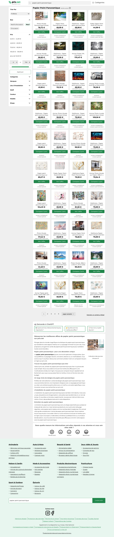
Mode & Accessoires (41, 463)
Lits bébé (86, 472)
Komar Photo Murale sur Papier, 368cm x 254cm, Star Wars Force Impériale (97, 174)
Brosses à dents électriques (68, 455)
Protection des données (36, 519)
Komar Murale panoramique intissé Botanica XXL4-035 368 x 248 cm (41, 54)
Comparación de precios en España (47, 527)
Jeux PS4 (86, 455)
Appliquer (20, 72)
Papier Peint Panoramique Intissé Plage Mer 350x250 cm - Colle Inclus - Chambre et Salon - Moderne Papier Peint (60, 24)
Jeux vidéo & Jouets (89, 444)
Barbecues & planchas (17, 477)
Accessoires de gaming (91, 448)
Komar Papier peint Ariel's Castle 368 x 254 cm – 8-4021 (41, 294)
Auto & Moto (38, 444)
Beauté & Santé (63, 444)
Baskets (37, 474)
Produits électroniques (67, 463)
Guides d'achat (94, 519)
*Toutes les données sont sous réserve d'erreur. (57, 533)
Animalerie (13, 444)
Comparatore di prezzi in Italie (23, 527)
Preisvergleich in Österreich (69, 527)
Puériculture (86, 463)
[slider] (11, 67)
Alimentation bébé (65, 448)
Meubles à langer (89, 474)
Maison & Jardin (15, 463)
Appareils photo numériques (68, 472)
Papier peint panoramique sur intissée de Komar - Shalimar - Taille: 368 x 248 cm (41, 144)
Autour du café (40, 486)
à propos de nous (81, 519)
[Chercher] (29, 3)
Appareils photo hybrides (67, 469)
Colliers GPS (14, 453)
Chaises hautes (88, 467)
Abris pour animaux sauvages (20, 448)
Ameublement (15, 467)
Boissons (38, 493)
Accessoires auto (40, 448)
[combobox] (61, 3)
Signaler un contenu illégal (95, 315)
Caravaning (14, 493)
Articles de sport (16, 488)
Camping (13, 491)
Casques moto (39, 455)
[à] (26, 62)
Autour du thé (39, 488)
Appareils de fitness (17, 486)
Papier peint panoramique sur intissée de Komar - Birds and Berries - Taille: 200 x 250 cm (41, 204)
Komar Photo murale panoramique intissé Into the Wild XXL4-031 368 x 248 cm (96, 114)
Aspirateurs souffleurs (17, 474)
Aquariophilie (14, 450)
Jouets (85, 469)
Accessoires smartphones (67, 467)
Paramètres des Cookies (63, 521)
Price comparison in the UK (57, 529)
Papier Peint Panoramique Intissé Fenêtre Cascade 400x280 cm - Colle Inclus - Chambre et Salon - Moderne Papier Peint (78, 294)
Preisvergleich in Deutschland (90, 527)
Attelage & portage (41, 450)
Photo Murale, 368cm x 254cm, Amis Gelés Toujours (78, 264)
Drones (85, 453)
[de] (13, 62)
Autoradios (38, 453)
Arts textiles (39, 469)
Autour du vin (39, 491)
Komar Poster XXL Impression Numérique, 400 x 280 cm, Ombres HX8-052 (78, 54)
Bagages (38, 472)
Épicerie (36, 482)
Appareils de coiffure (66, 453)
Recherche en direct (52, 519)
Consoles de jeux (88, 450)
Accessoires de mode (42, 467)
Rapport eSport (48, 521)
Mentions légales (21, 519)
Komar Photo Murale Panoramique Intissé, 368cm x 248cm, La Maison (78, 144)
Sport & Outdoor (16, 482)
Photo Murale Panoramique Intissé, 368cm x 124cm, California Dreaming (41, 264)
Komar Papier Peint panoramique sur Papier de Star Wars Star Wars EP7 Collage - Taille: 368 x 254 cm (78, 234)
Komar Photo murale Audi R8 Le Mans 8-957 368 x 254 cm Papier (96, 84)
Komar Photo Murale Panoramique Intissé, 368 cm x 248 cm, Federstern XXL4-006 (60, 114)
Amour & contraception (67, 450)
